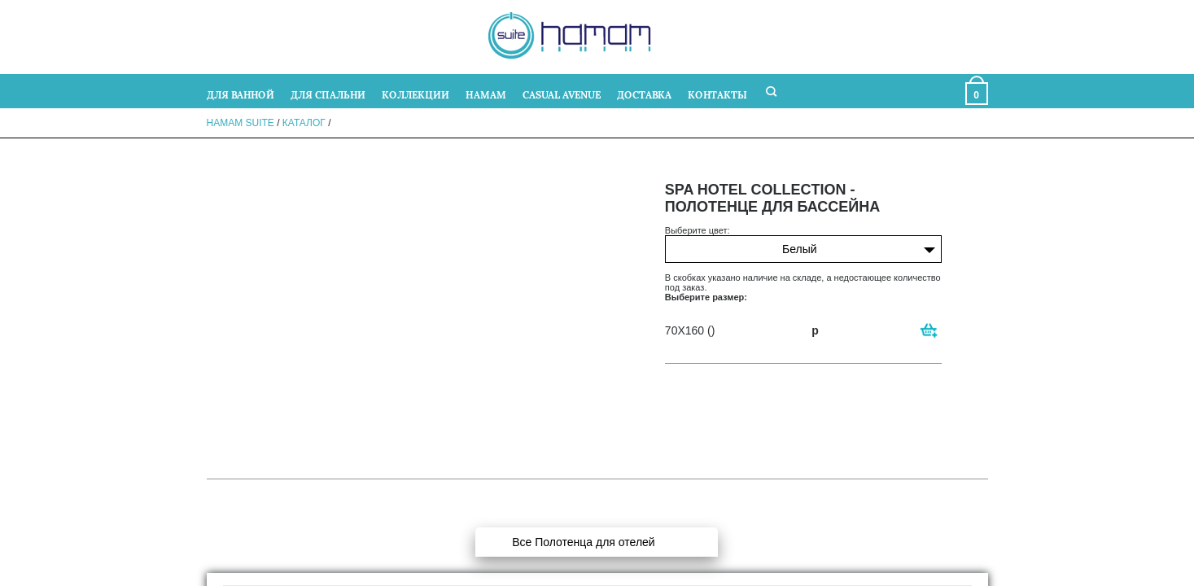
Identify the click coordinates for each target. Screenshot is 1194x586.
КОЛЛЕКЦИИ (415, 94)
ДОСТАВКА (644, 94)
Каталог (304, 123)
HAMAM (486, 94)
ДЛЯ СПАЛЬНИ (328, 94)
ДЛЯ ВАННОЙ (240, 94)
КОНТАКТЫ (717, 94)
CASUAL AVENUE (562, 94)
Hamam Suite (240, 123)
